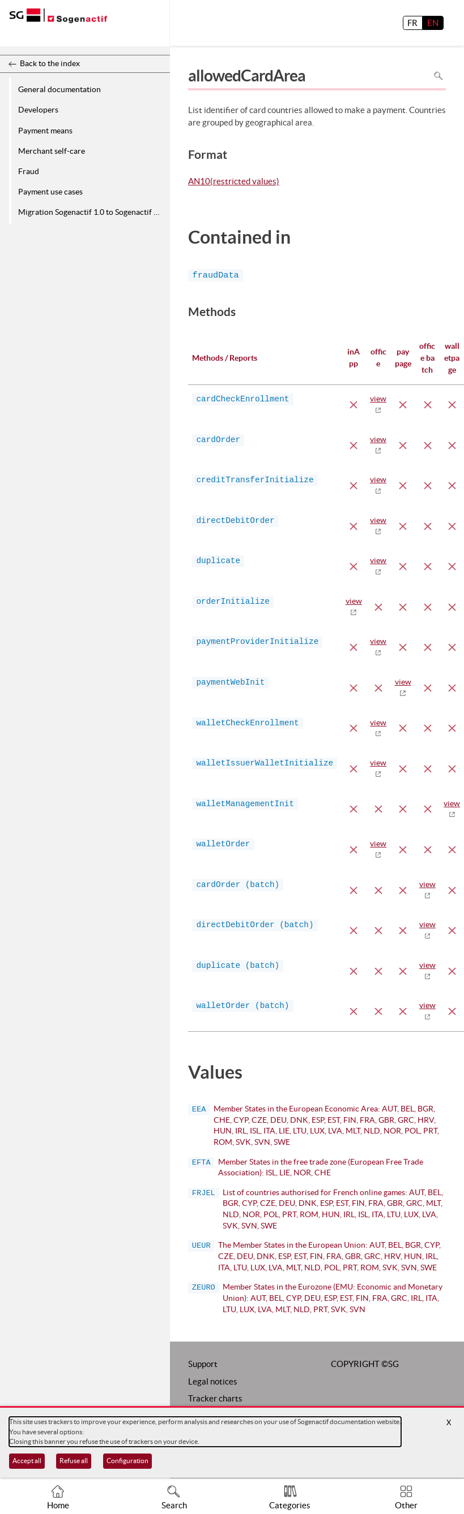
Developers (38, 109)
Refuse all (73, 1460)
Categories (289, 1505)
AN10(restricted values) (233, 182)
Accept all (26, 1460)
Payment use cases (50, 191)
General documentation (59, 89)
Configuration (127, 1460)
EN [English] (433, 23)
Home (58, 1505)
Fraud (28, 171)
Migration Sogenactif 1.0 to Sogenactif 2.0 (91, 212)
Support (203, 1364)
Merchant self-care (51, 150)
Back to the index (50, 63)
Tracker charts (215, 1398)
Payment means (45, 130)
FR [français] (412, 23)
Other (406, 1505)
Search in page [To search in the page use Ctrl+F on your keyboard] (438, 76)
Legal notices (212, 1381)
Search (174, 1505)
